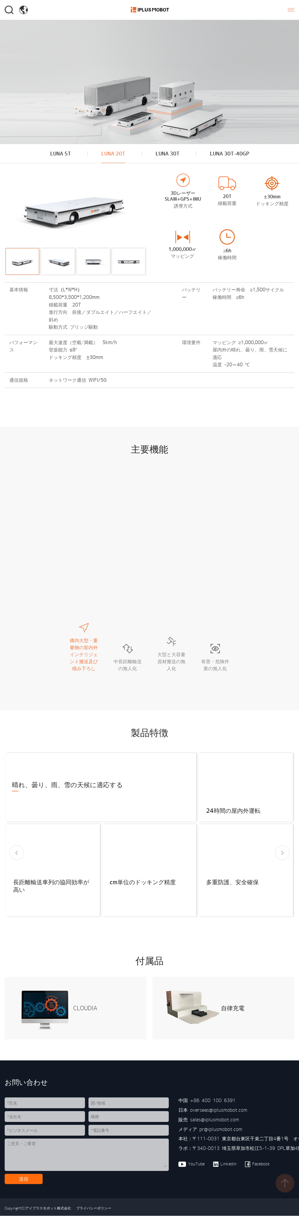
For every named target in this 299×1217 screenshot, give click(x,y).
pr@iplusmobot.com (220, 1130)
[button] (16, 854)
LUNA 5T (58, 154)
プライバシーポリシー (92, 1209)
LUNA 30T (167, 154)
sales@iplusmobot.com (214, 1121)
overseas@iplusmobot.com (218, 1111)
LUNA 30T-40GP (231, 154)
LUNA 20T (112, 154)
